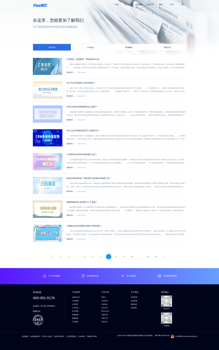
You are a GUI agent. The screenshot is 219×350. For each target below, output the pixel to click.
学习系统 (75, 311)
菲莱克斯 (134, 297)
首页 (117, 4)
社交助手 (75, 304)
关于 (183, 4)
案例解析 (128, 47)
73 (155, 256)
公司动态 (90, 47)
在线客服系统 (35, 336)
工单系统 (75, 322)
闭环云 (103, 297)
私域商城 (75, 315)
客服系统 (75, 318)
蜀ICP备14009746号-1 (163, 335)
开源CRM (104, 315)
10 (132, 256)
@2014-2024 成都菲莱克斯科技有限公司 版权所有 (135, 335)
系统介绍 (167, 47)
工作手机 (75, 308)
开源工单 (104, 318)
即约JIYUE (105, 311)
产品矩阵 (128, 4)
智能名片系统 (92, 336)
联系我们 (134, 308)
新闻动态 (134, 304)
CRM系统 (75, 301)
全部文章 (51, 47)
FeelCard (104, 308)
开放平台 (149, 4)
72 (148, 256)
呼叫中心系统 (47, 336)
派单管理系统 (59, 336)
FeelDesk (104, 301)
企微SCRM (76, 297)
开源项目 (139, 4)
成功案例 (134, 301)
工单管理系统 (71, 336)
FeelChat (104, 304)
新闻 (172, 4)
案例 (161, 4)
